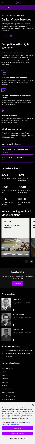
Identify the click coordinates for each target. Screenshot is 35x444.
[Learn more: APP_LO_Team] (6, 35)
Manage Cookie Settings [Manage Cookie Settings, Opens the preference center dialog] (17, 438)
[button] (17, 283)
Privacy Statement (7, 389)
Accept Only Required (17, 433)
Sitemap (4, 385)
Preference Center (7, 368)
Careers (3, 372)
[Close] (33, 405)
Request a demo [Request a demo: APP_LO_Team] (6, 8)
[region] (17, 423)
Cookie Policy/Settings (8, 396)
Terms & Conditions (7, 392)
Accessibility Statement (8, 399)
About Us (4, 375)
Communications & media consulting (19, 350)
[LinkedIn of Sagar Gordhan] (13, 340)
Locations (4, 382)
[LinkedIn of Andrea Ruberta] (13, 325)
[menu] (2, 2)
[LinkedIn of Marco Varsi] (13, 310)
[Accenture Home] (17, 2)
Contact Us (4, 378)
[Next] (31, 261)
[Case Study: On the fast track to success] (15, 237)
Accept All (17, 428)
